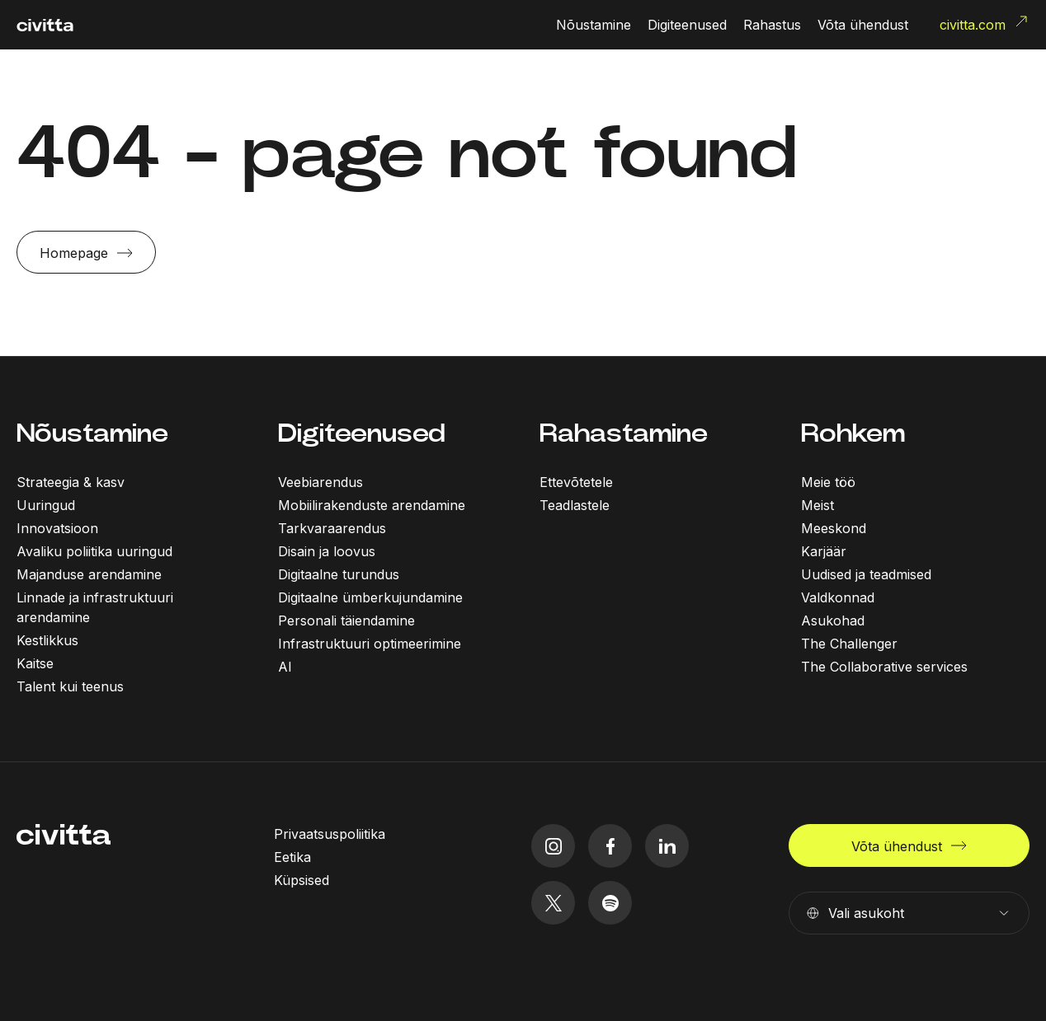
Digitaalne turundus (338, 574)
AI (285, 666)
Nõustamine (92, 433)
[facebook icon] (610, 846)
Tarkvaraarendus (332, 528)
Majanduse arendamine (89, 574)
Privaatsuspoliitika (329, 834)
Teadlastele (574, 505)
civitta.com (985, 23)
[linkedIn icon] (667, 846)
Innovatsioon (57, 528)
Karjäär (823, 551)
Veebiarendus (320, 482)
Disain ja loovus (326, 551)
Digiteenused (361, 433)
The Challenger (849, 643)
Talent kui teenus (70, 686)
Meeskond (833, 528)
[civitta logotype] (44, 25)
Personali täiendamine (346, 620)
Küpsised (301, 880)
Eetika (292, 857)
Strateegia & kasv (70, 482)
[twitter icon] (553, 903)
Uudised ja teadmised (866, 574)
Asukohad (833, 620)
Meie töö (828, 482)
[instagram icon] (553, 846)
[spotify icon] (610, 903)
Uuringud (45, 505)
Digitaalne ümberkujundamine (370, 597)
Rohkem (853, 433)
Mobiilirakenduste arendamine (371, 505)
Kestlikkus (47, 640)
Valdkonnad (837, 597)
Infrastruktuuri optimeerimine (369, 643)
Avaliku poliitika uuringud (94, 551)
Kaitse (35, 663)
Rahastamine (623, 433)
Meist (817, 505)
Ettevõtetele (576, 482)
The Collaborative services (884, 666)
